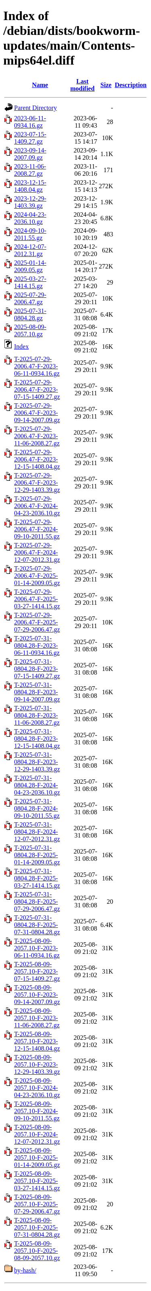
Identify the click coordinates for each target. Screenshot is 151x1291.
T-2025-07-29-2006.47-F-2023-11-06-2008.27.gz (37, 436)
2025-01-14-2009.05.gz (30, 266)
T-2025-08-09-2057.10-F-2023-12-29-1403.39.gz (37, 1064)
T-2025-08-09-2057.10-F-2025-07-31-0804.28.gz (37, 1227)
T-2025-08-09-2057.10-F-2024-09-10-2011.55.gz (37, 1111)
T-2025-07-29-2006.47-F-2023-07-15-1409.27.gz (37, 389)
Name (40, 84)
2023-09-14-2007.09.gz (30, 154)
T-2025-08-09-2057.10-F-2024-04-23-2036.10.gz (37, 1087)
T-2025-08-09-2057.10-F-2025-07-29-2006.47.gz (37, 1204)
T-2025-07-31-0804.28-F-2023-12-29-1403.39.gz (37, 762)
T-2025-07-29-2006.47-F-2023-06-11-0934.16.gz (37, 366)
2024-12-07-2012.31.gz (30, 250)
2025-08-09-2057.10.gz (30, 330)
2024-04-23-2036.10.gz (30, 218)
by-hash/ (25, 1270)
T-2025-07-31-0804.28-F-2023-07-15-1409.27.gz (37, 668)
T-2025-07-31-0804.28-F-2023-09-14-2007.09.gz (37, 692)
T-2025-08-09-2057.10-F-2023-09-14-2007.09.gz (37, 994)
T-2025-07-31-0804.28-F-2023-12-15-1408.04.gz (37, 738)
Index (21, 346)
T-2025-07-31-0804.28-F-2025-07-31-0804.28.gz (37, 924)
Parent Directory (35, 107)
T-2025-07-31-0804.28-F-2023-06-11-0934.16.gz (37, 645)
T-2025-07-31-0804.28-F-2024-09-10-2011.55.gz (37, 808)
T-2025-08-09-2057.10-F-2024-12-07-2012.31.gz (37, 1134)
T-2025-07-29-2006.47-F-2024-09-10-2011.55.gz (37, 529)
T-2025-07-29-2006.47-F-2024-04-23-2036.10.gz (37, 505)
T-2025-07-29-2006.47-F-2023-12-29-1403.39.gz (37, 482)
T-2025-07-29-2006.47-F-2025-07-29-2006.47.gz (37, 622)
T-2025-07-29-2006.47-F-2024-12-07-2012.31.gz (37, 552)
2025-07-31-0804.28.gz (30, 314)
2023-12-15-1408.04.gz (30, 186)
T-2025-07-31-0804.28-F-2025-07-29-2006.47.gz (37, 901)
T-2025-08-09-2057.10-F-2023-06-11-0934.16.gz (37, 948)
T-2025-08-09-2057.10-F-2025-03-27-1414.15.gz (37, 1180)
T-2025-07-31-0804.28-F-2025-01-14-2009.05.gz (37, 855)
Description (131, 84)
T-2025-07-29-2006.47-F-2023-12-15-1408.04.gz (37, 459)
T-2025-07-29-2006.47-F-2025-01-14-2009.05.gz (37, 575)
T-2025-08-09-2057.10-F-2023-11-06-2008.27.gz (37, 1018)
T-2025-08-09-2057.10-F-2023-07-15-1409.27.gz (37, 971)
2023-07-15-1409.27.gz (30, 138)
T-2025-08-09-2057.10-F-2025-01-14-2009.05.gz (37, 1157)
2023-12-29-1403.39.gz (30, 202)
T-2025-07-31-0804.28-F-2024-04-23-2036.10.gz (37, 785)
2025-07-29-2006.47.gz (30, 298)
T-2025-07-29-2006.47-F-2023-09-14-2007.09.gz (37, 412)
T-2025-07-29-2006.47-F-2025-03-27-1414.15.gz (37, 599)
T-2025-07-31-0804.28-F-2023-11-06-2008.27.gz (37, 715)
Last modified (82, 85)
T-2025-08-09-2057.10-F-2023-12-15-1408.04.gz (37, 1041)
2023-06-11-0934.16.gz (30, 122)
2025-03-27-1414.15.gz (30, 282)
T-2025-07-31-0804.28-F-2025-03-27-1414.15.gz (37, 878)
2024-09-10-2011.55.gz (30, 234)
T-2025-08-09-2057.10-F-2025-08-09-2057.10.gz (37, 1250)
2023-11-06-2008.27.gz (30, 170)
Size (106, 84)
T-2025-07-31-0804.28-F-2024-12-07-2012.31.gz (37, 831)
